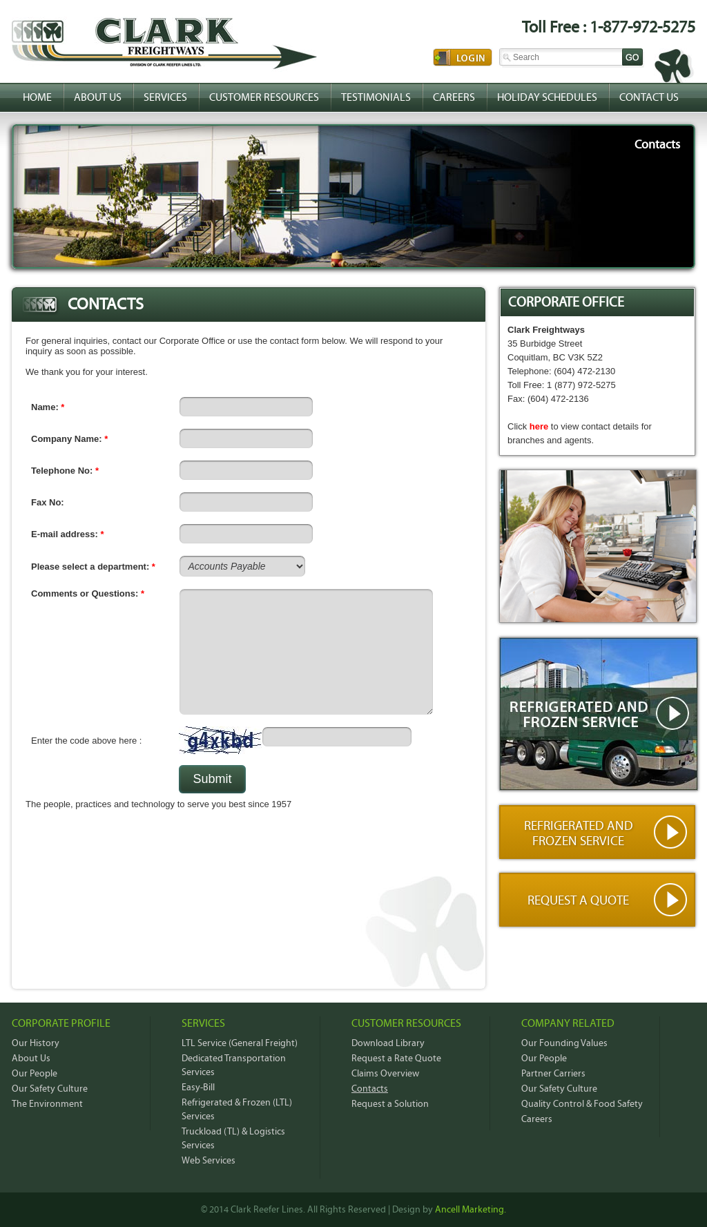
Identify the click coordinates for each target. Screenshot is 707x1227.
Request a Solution (390, 1104)
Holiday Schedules (547, 97)
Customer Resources (264, 97)
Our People (34, 1073)
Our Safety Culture (50, 1088)
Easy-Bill (198, 1087)
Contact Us (649, 97)
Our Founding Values (564, 1043)
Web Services (208, 1160)
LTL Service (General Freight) (240, 1043)
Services (165, 97)
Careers (454, 97)
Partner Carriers (553, 1073)
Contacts (369, 1088)
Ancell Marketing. (470, 1209)
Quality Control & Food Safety (582, 1104)
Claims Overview (385, 1073)
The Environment (47, 1104)
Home (37, 97)
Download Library (388, 1043)
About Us (98, 97)
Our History (35, 1043)
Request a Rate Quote (396, 1058)
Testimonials (376, 97)
